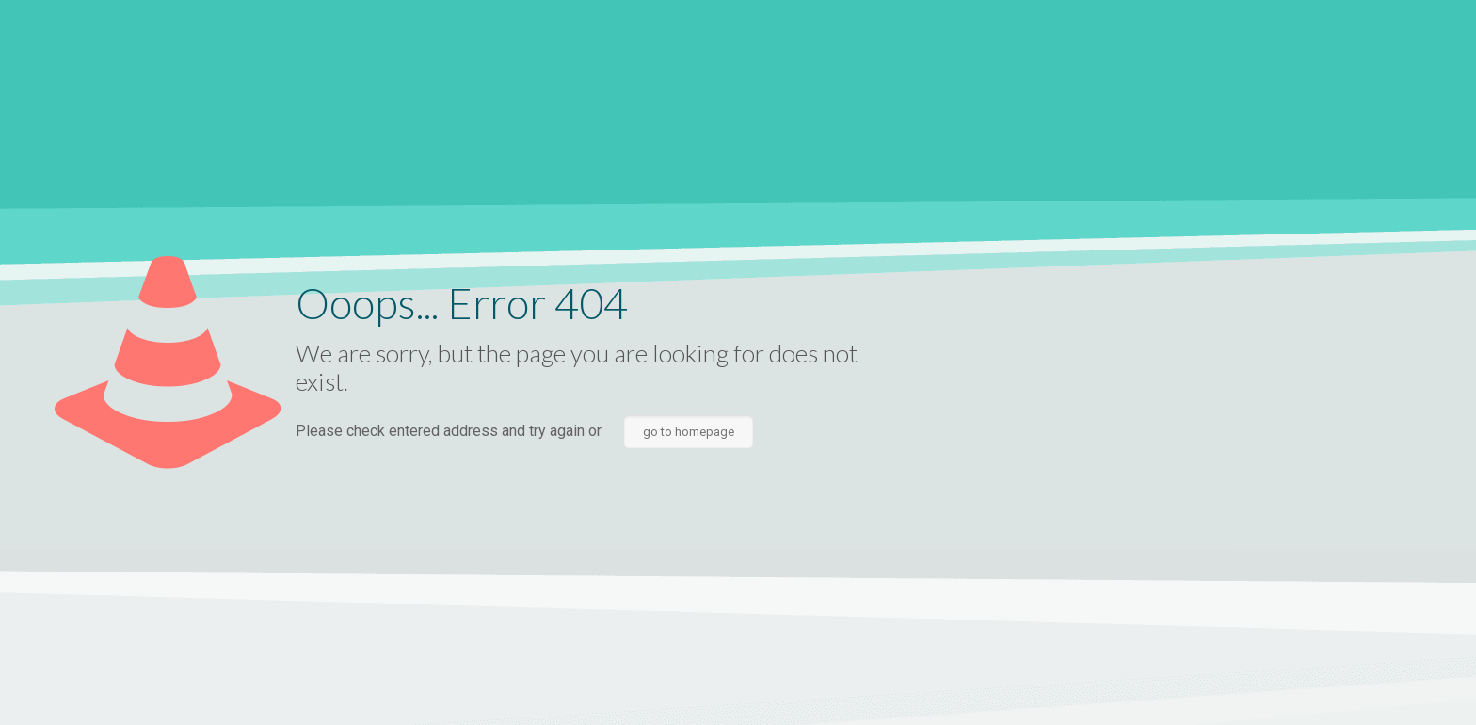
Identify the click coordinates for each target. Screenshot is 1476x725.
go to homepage (688, 432)
